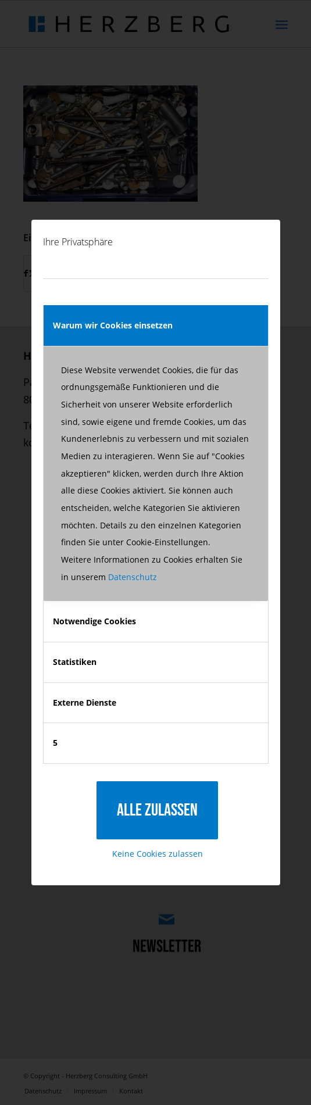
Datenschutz (132, 576)
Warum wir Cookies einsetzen (113, 325)
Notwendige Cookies (94, 621)
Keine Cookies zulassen (157, 853)
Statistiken (74, 661)
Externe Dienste (84, 702)
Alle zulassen (157, 810)
